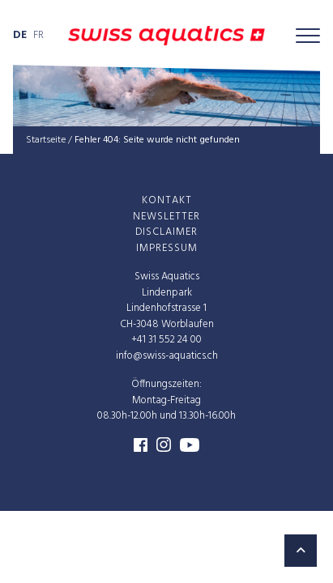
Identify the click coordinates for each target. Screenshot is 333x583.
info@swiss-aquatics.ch (167, 355)
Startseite (46, 140)
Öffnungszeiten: (166, 384)
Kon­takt (167, 200)
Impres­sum (167, 248)
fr (38, 35)
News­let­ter (166, 216)
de (20, 35)
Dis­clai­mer (166, 231)
